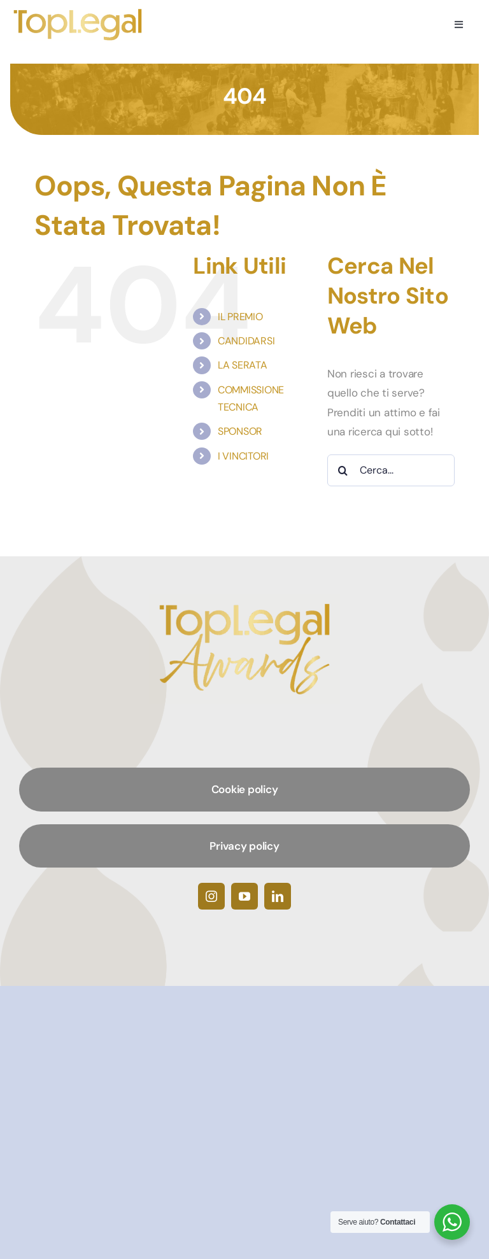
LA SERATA (242, 365)
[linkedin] (277, 896)
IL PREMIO (240, 316)
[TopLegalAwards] (78, 12)
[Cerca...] (391, 470)
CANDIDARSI (246, 341)
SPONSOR (240, 431)
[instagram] (211, 896)
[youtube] (244, 896)
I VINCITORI (243, 456)
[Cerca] (343, 470)
